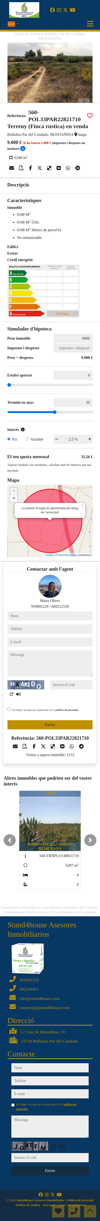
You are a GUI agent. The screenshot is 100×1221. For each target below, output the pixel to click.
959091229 (40, 606)
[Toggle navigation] (90, 23)
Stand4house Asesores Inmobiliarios (40, 1200)
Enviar (50, 725)
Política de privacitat (80, 1200)
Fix (14, 439)
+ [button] (13, 491)
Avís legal (49, 1205)
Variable (36, 439)
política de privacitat (67, 709)
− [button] (13, 498)
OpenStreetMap (67, 555)
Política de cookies (28, 1205)
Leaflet (49, 555)
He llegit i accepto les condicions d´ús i (45, 709)
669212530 (60, 606)
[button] (10, 840)
